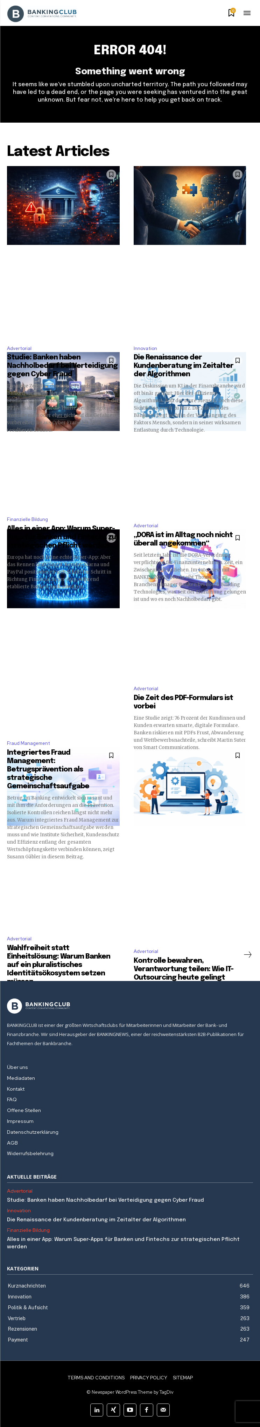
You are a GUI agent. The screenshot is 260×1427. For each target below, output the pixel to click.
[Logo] (130, 1006)
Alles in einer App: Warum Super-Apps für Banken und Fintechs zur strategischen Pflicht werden (63, 537)
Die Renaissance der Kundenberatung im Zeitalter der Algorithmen (183, 366)
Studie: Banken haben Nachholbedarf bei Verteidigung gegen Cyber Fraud (62, 366)
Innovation (145, 348)
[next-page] (247, 954)
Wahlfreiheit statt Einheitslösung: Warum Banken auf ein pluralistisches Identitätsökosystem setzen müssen (58, 965)
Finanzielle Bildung (27, 519)
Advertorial (19, 348)
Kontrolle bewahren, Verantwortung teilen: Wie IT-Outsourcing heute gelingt (183, 969)
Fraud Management (28, 743)
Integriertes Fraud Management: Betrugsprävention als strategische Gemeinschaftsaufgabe (48, 769)
